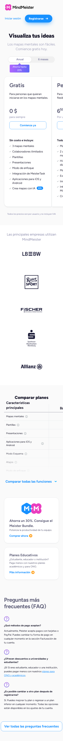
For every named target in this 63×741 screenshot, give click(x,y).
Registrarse (38, 18)
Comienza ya (28, 125)
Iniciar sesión (13, 18)
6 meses (43, 59)
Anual (20, 59)
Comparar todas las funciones (31, 481)
